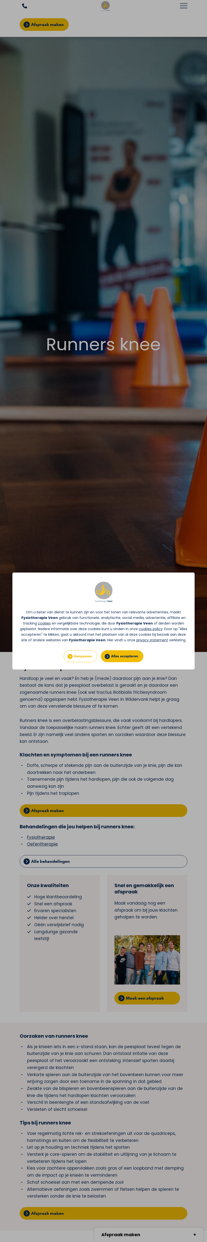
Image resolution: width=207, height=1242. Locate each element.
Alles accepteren (124, 656)
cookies (44, 623)
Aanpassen (83, 656)
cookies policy (151, 628)
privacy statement (152, 640)
